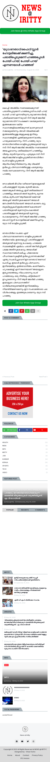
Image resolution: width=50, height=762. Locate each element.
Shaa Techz (30, 752)
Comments (40, 510)
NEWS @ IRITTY (40, 749)
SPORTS (25, 466)
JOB (25, 456)
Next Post (42, 377)
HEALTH (25, 442)
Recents (25, 510)
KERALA (25, 462)
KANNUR (25, 459)
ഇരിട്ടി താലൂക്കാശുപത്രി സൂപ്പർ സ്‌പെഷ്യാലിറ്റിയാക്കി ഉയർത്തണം (27, 579)
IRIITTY (25, 452)
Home (4, 45)
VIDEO (25, 472)
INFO (25, 449)
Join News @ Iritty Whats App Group (25, 30)
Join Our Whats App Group (25, 302)
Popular (10, 510)
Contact (26, 755)
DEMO (16, 698)
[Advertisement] (25, 542)
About (17, 755)
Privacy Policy (37, 755)
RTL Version (25, 758)
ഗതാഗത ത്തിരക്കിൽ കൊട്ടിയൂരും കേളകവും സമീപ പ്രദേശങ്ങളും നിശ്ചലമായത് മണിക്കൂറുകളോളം (30, 590)
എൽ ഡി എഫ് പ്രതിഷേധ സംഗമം (26, 600)
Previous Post (9, 377)
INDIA (25, 445)
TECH (25, 469)
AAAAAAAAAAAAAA (21, 687)
